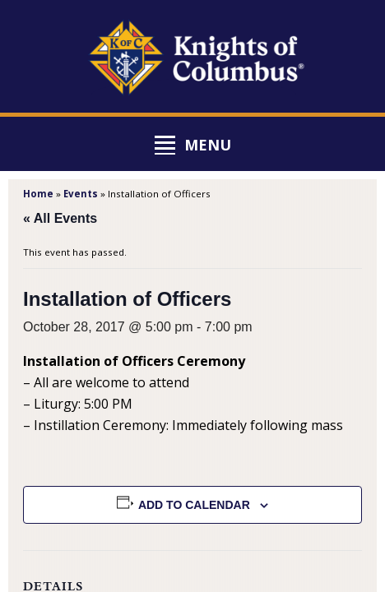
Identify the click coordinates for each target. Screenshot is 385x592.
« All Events (60, 218)
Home (38, 193)
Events (80, 193)
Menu (207, 145)
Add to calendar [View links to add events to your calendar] (194, 504)
